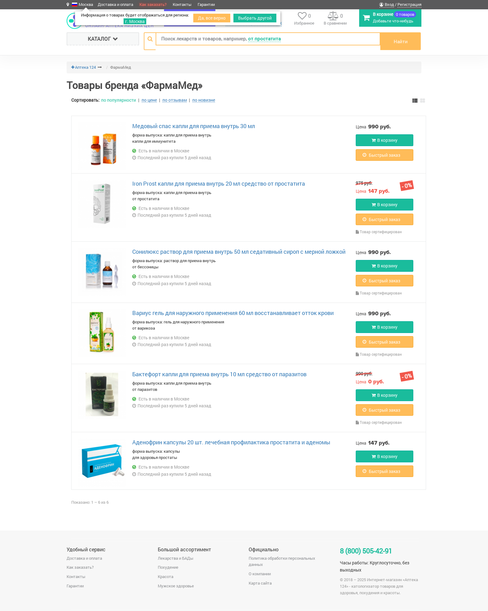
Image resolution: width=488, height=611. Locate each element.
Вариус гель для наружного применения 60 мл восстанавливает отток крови (233, 313)
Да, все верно (212, 18)
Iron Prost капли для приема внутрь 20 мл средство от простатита (218, 183)
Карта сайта (260, 583)
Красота (165, 576)
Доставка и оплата (115, 4)
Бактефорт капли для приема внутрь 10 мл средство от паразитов (219, 374)
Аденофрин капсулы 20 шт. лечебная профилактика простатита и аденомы (231, 442)
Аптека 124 (85, 67)
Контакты (182, 4)
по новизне (203, 100)
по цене (149, 100)
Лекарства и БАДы (175, 558)
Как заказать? (153, 4)
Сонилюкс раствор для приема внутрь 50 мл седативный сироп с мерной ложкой (238, 251)
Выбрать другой (255, 18)
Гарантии (206, 4)
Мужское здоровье (176, 586)
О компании (260, 573)
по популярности (118, 100)
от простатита (264, 38)
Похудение (168, 567)
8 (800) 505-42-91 (366, 550)
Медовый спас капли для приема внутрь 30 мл (193, 126)
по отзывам (174, 100)
